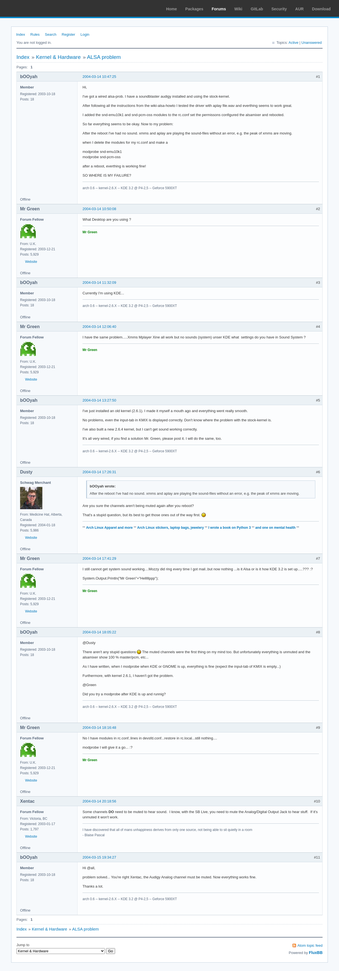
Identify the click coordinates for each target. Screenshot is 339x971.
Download (321, 9)
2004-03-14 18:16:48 (99, 727)
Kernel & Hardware (58, 57)
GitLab (257, 9)
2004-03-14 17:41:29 (99, 558)
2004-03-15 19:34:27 (99, 857)
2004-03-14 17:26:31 (99, 472)
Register (68, 34)
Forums (219, 9)
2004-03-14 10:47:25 (99, 76)
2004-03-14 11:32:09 (99, 282)
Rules (35, 34)
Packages (194, 9)
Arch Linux (30, 8)
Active (293, 42)
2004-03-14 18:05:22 (99, 632)
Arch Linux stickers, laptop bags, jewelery (170, 528)
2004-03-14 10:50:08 (99, 209)
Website (31, 262)
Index (20, 34)
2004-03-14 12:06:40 (99, 327)
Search (50, 34)
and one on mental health (275, 528)
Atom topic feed (310, 945)
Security (279, 9)
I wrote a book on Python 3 (229, 528)
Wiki (238, 9)
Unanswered (311, 42)
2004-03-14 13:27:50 (99, 400)
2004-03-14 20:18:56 (99, 801)
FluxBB (316, 952)
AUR (299, 9)
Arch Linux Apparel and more (109, 528)
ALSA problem (104, 57)
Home (171, 9)
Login (85, 34)
